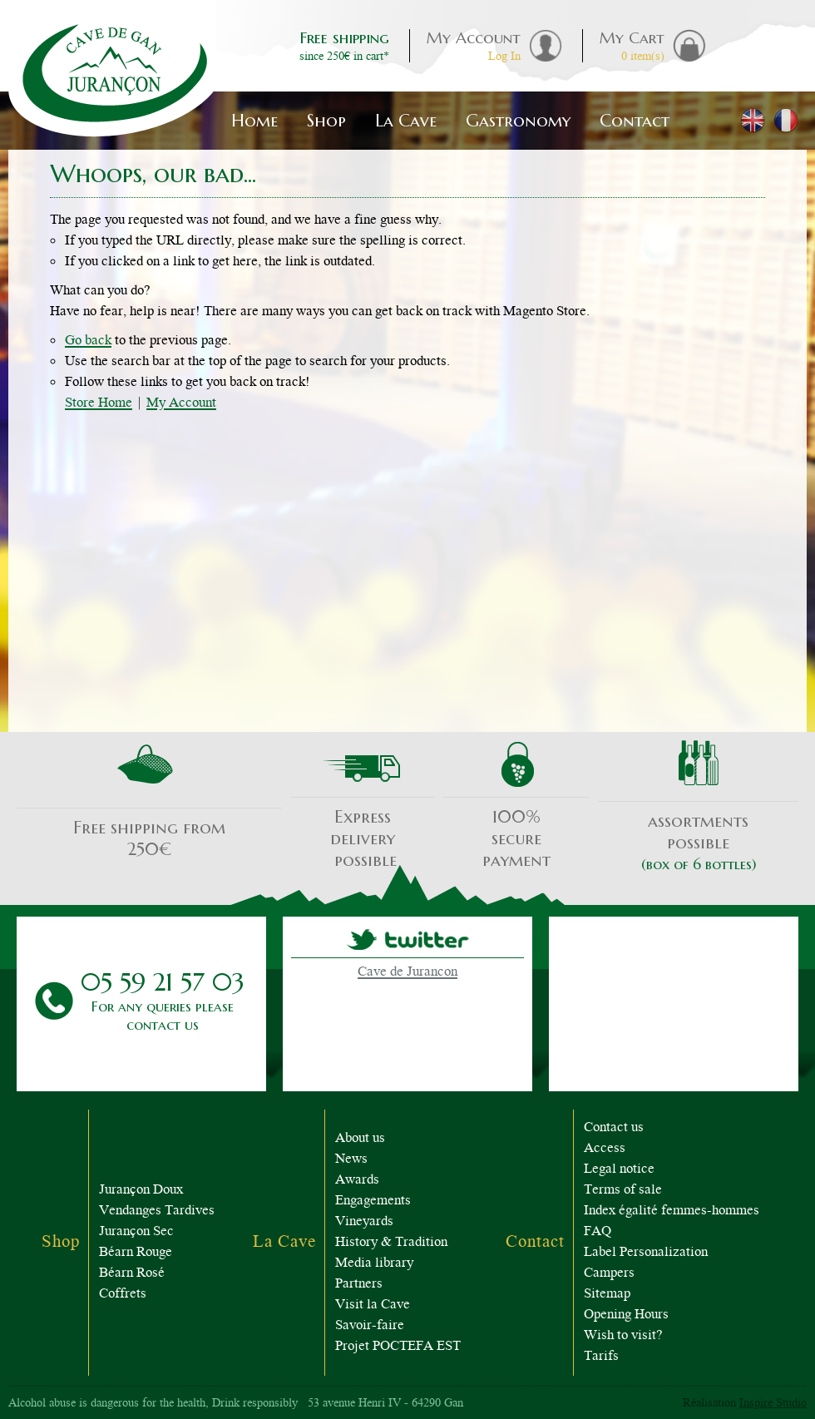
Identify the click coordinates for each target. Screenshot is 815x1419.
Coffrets (122, 1294)
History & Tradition (391, 1243)
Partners (359, 1284)
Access (604, 1149)
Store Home (98, 403)
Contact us (614, 1128)
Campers (609, 1273)
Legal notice (619, 1169)
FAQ (597, 1232)
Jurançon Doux (141, 1190)
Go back (88, 341)
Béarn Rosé (132, 1273)
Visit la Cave (372, 1305)
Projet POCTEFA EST (398, 1347)
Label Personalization (646, 1253)
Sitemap (607, 1294)
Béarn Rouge (135, 1253)
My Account (181, 403)
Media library (374, 1263)
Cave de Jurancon (407, 972)
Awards (357, 1180)
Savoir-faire (369, 1326)
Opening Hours (626, 1315)
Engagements (373, 1201)
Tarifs (601, 1357)
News (351, 1160)
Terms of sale (623, 1190)
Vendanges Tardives (157, 1211)
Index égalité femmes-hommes (671, 1211)
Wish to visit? (623, 1336)
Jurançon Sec (136, 1232)
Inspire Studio (773, 1404)
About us (360, 1139)
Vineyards (364, 1222)
